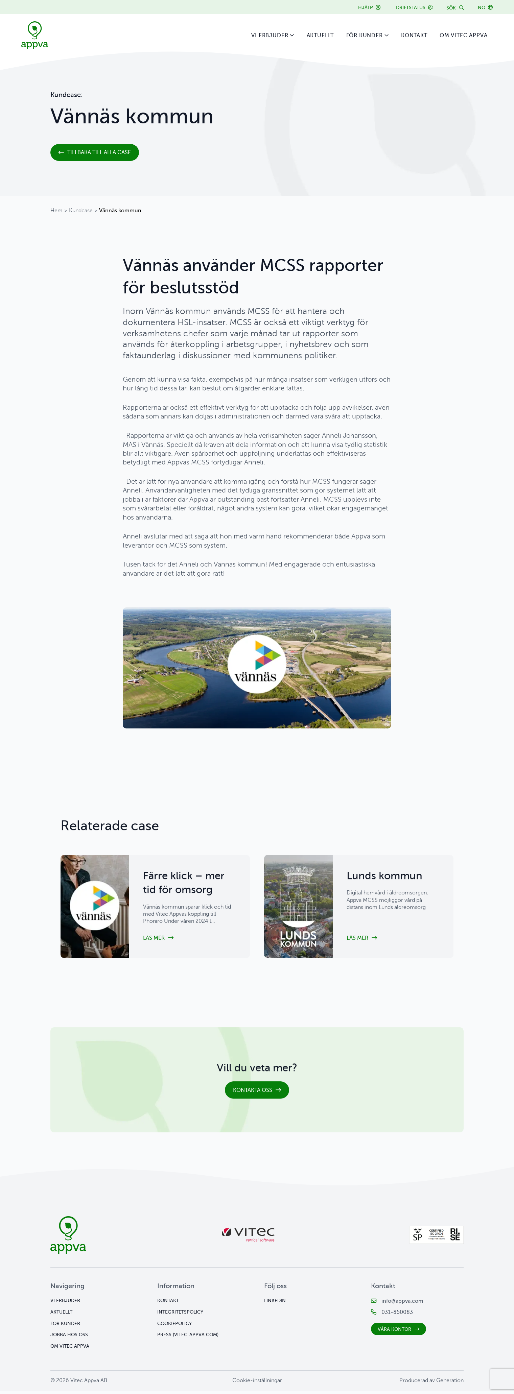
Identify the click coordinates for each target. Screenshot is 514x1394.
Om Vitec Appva (463, 35)
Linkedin (275, 1303)
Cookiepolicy (174, 1326)
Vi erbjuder (269, 35)
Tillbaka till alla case (99, 152)
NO (481, 7)
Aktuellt (320, 35)
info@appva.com (402, 1304)
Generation (450, 1383)
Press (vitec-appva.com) (187, 1337)
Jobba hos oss (69, 1337)
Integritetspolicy (180, 1315)
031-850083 (397, 1315)
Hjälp (365, 7)
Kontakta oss (252, 1097)
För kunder (364, 35)
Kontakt (414, 35)
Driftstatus (410, 7)
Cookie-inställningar (257, 1383)
